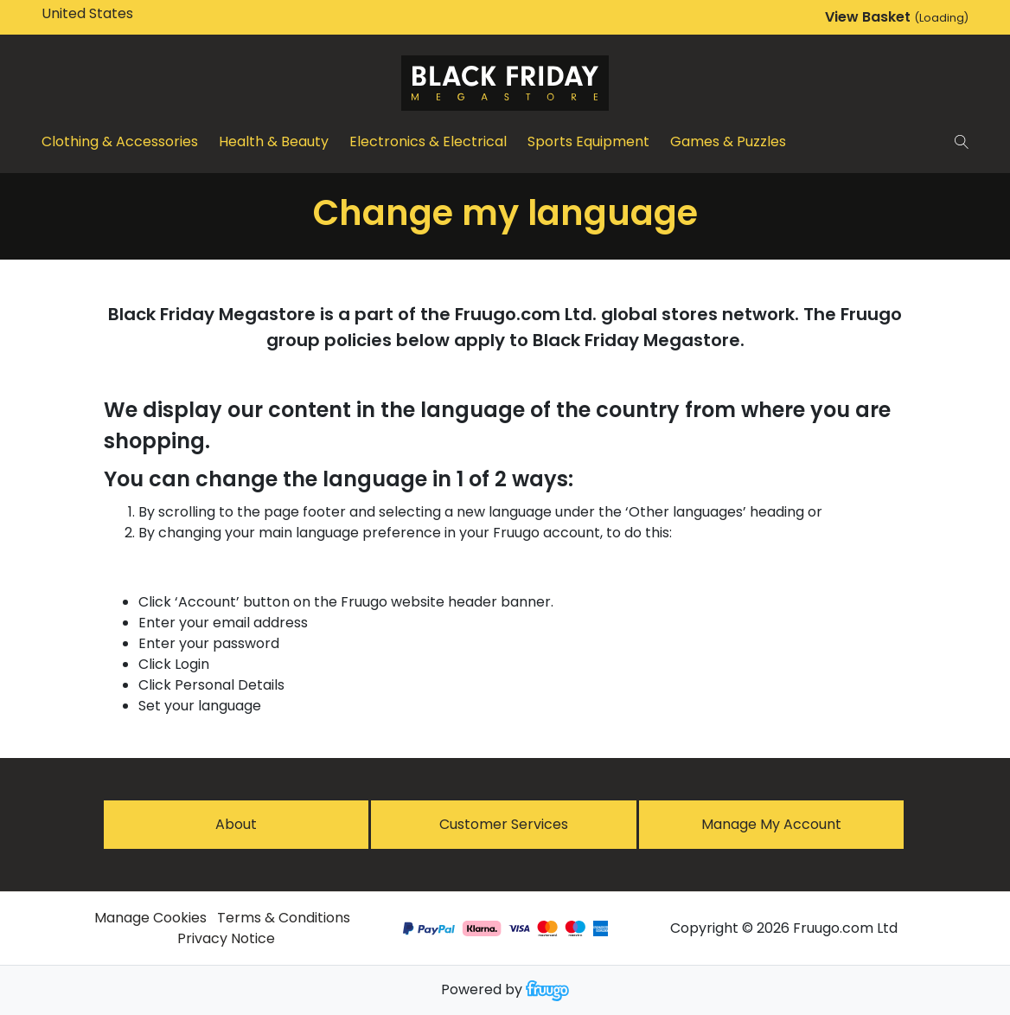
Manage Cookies (150, 918)
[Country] (114, 14)
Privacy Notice (226, 938)
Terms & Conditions (283, 918)
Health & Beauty (274, 141)
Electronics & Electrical (428, 141)
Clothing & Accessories (120, 141)
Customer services (503, 824)
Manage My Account (771, 824)
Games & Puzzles (728, 141)
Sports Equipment (588, 141)
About (236, 824)
